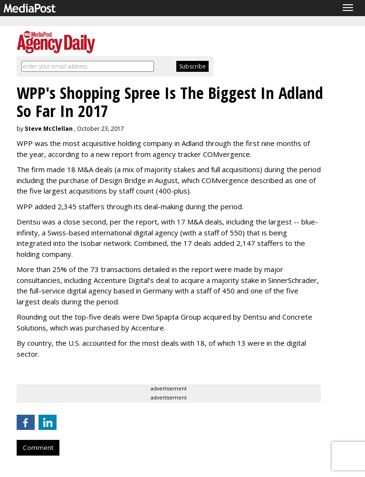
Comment (38, 447)
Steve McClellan (49, 129)
